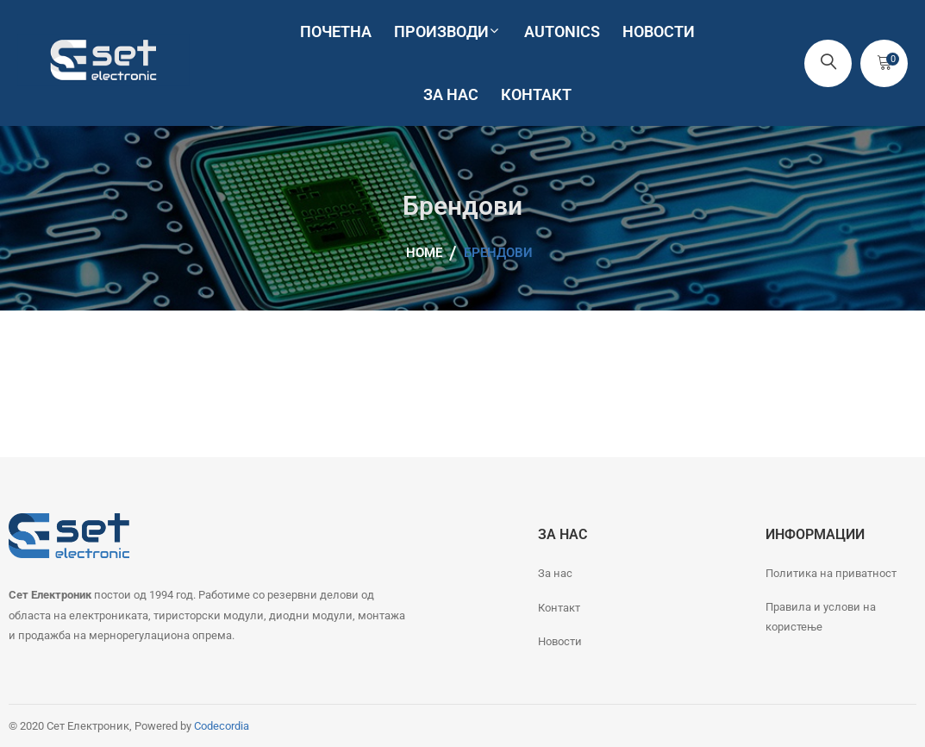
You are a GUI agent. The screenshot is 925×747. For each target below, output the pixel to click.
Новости (560, 641)
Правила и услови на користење (821, 616)
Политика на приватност (831, 573)
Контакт (559, 607)
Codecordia (221, 725)
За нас (555, 573)
